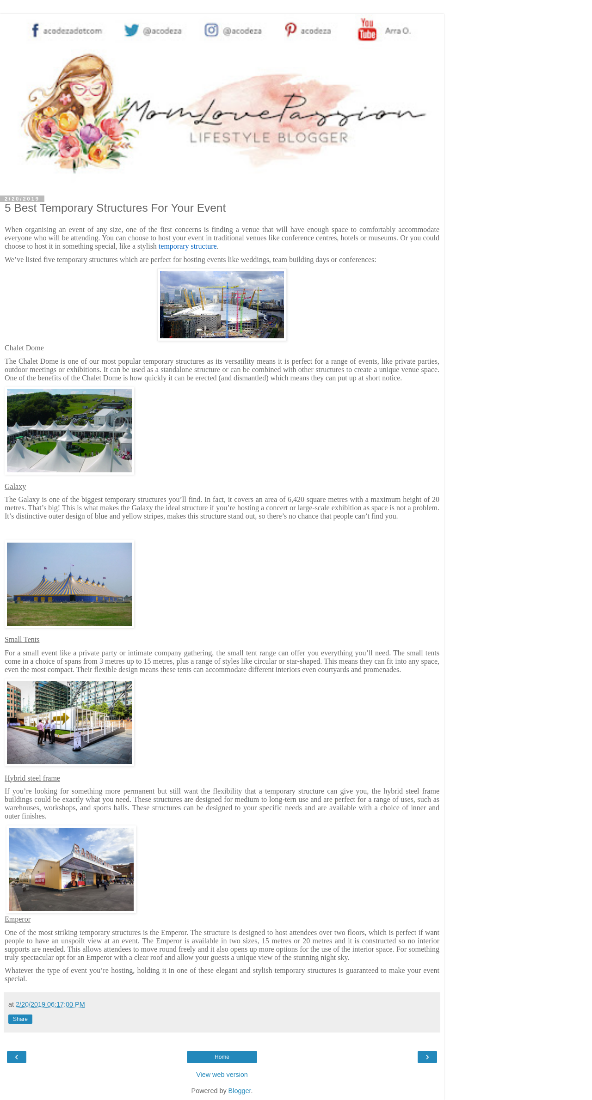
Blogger (239, 1090)
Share (20, 1019)
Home (222, 1057)
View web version (222, 1074)
